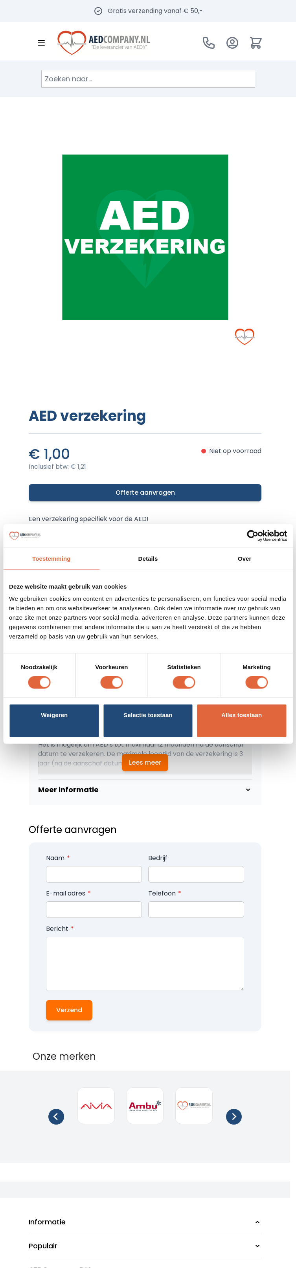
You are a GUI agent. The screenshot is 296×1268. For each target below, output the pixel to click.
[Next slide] (234, 1117)
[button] (145, 1222)
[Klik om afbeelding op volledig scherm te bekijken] (145, 237)
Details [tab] (148, 558)
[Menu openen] (41, 42)
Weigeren (54, 715)
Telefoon (162, 893)
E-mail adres (66, 893)
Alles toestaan (241, 715)
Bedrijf (157, 857)
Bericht (58, 928)
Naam (56, 857)
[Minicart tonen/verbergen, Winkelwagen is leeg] (256, 42)
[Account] (232, 42)
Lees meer (145, 762)
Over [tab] (245, 558)
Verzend (69, 1010)
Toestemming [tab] (51, 558)
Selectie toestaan (147, 715)
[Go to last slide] (56, 1117)
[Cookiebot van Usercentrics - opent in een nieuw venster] (252, 535)
